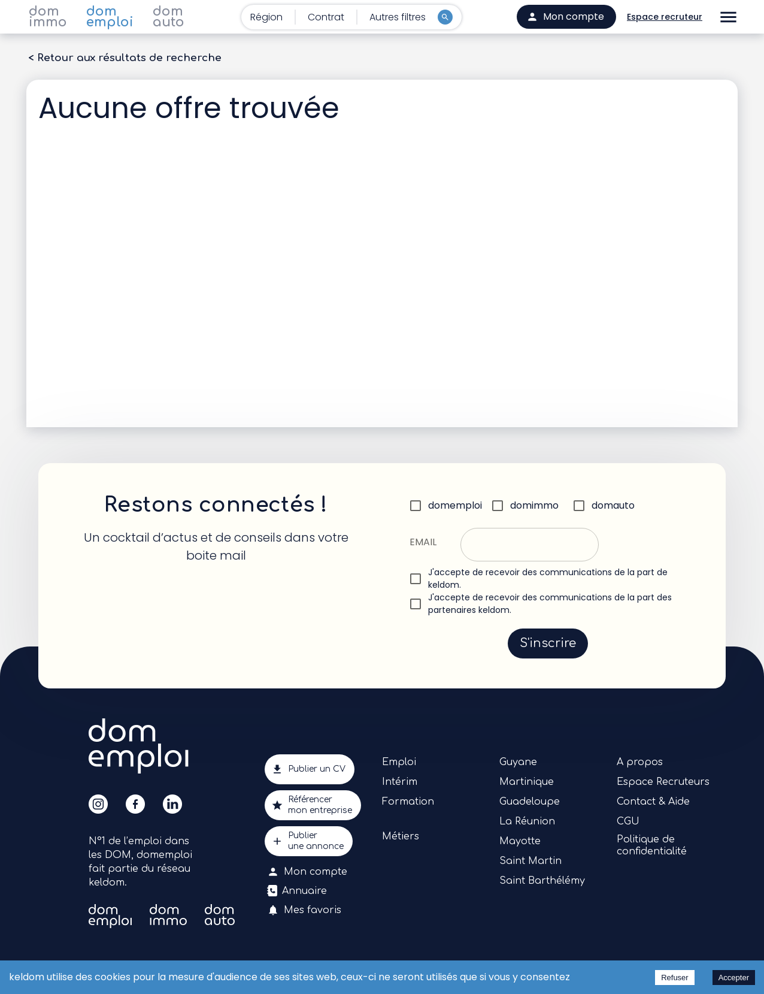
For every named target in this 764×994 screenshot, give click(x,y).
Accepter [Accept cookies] (733, 977)
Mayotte (520, 841)
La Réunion (527, 821)
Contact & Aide (653, 801)
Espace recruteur (664, 17)
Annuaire (298, 891)
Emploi (399, 762)
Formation (408, 801)
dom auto (168, 17)
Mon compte (308, 871)
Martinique (526, 782)
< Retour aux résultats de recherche (124, 58)
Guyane (518, 762)
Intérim (399, 782)
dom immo (48, 17)
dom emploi (110, 17)
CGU (628, 821)
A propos (640, 762)
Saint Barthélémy (542, 880)
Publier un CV (309, 769)
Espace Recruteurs (663, 782)
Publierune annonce (309, 841)
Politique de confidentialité (652, 845)
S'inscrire (548, 643)
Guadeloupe (529, 801)
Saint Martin (530, 861)
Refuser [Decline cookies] (675, 977)
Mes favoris (305, 910)
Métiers (400, 836)
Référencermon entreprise (313, 805)
